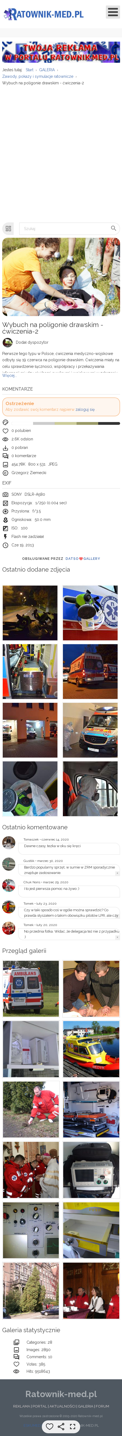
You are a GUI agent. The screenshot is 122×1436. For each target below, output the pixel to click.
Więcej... (9, 375)
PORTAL (40, 1406)
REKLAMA (21, 1406)
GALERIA (85, 1406)
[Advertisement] (60, 151)
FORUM (102, 1406)
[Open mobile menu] (113, 12)
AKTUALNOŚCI (62, 1406)
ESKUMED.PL (35, 1425)
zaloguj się (85, 409)
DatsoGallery (83, 559)
